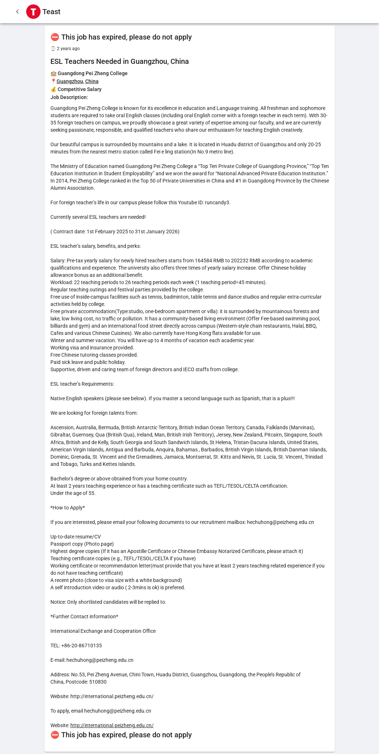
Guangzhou (70, 81)
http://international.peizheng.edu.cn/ (112, 725)
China (92, 81)
